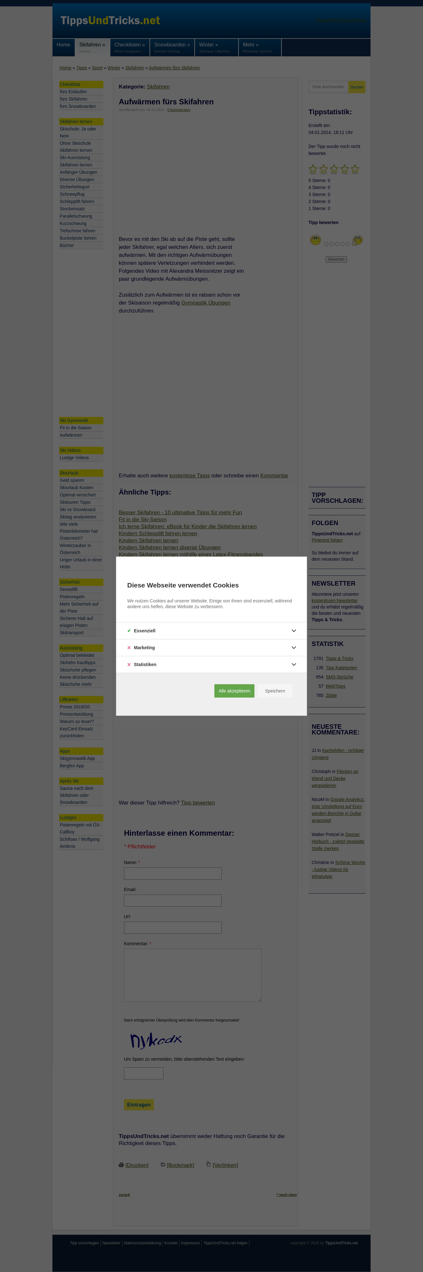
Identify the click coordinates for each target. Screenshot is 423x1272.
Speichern (275, 690)
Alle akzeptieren (234, 690)
